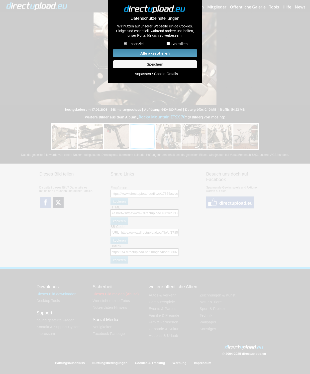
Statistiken (180, 44)
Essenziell (136, 44)
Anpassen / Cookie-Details (156, 74)
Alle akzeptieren (155, 53)
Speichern (155, 64)
